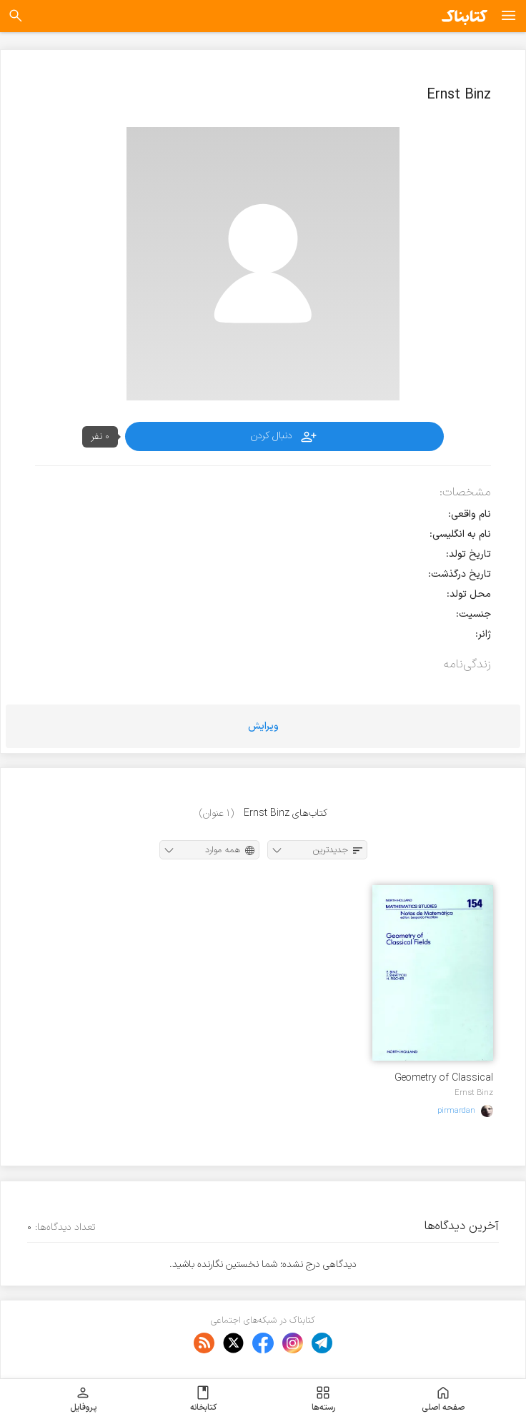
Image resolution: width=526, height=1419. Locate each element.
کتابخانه (203, 1399)
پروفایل (83, 1399)
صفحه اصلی (443, 1399)
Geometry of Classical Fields (443, 1078)
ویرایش (263, 726)
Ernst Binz (474, 1093)
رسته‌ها (323, 1399)
